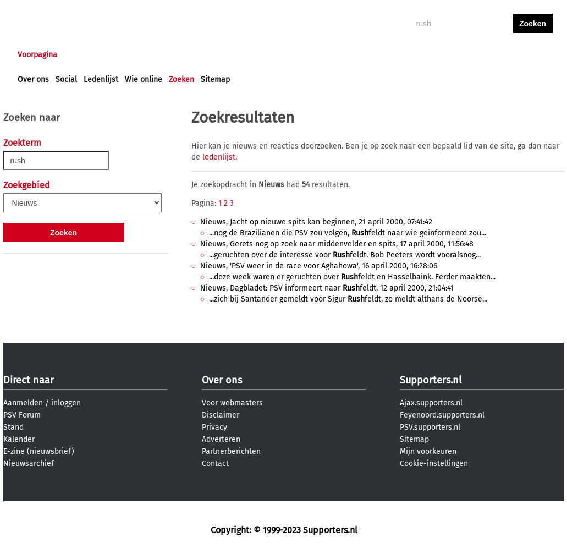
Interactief (170, 54)
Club (210, 54)
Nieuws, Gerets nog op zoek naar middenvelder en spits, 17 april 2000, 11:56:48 (337, 244)
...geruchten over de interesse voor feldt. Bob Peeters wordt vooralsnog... (345, 255)
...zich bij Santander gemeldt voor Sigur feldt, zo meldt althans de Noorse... (348, 299)
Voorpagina (37, 54)
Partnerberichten (231, 451)
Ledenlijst (101, 79)
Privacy (214, 427)
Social (66, 79)
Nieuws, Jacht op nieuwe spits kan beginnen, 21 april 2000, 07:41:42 (316, 222)
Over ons (33, 79)
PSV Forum (22, 415)
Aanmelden (23, 403)
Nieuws (84, 54)
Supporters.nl (430, 380)
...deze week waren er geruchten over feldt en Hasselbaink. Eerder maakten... (352, 277)
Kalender (19, 439)
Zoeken (181, 79)
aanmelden (533, 54)
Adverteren (221, 439)
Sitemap (215, 79)
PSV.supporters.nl (430, 427)
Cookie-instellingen (434, 463)
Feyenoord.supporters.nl (442, 415)
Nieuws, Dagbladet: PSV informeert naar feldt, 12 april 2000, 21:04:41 (327, 288)
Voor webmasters (232, 403)
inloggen (490, 54)
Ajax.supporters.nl (431, 403)
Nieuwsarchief (28, 463)
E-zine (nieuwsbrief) (38, 451)
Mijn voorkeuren (428, 451)
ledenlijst (218, 157)
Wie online (143, 79)
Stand (13, 427)
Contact (215, 463)
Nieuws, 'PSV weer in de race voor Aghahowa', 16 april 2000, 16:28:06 (318, 266)
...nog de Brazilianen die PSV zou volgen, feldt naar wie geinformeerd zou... (347, 233)
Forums (124, 54)
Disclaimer (220, 415)
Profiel (244, 54)
